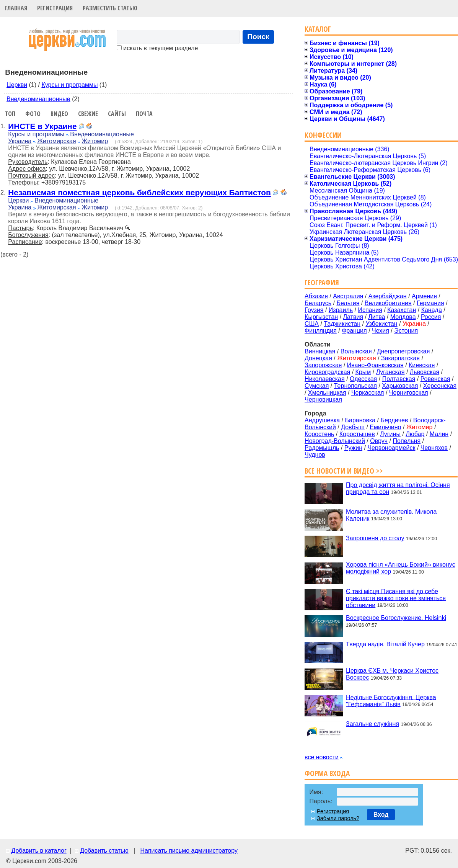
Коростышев (357, 434)
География (322, 282)
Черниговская (408, 392)
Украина (19, 141)
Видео (59, 114)
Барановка (360, 420)
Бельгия (347, 303)
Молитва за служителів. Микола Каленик (391, 514)
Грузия (314, 310)
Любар (415, 434)
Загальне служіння (372, 724)
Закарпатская (400, 358)
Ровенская (435, 379)
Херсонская (439, 386)
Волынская (356, 351)
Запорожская (323, 365)
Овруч (379, 441)
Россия (431, 317)
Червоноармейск (391, 448)
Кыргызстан (321, 317)
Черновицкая (323, 399)
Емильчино (385, 427)
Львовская (424, 372)
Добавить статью (104, 850)
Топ (10, 114)
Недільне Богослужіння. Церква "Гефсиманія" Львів (391, 700)
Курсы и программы (69, 85)
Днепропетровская (403, 351)
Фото (33, 114)
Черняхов (434, 448)
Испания (370, 310)
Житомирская (56, 141)
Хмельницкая (327, 392)
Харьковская (400, 386)
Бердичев (394, 420)
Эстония (406, 330)
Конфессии (323, 135)
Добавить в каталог (38, 850)
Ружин (353, 448)
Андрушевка (322, 420)
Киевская (422, 365)
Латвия (353, 317)
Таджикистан (342, 323)
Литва (376, 317)
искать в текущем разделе (157, 48)
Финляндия (321, 330)
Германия (430, 303)
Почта (144, 114)
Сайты (117, 114)
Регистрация (55, 8)
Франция (354, 330)
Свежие (88, 114)
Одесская (363, 379)
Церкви (17, 85)
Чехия (380, 330)
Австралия (348, 296)
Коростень (319, 434)
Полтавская (399, 379)
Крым (363, 372)
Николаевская (325, 379)
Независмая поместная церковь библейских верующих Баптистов (139, 192)
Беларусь (318, 303)
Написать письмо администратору (188, 850)
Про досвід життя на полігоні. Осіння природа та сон (398, 488)
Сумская (317, 386)
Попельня (407, 441)
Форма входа (327, 773)
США (312, 323)
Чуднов (315, 454)
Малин (439, 434)
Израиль (341, 310)
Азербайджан (387, 296)
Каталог (318, 29)
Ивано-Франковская (375, 365)
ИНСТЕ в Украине (42, 126)
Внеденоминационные (38, 99)
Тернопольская (355, 386)
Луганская (390, 372)
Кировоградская (327, 372)
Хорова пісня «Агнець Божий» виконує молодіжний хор (400, 568)
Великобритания (388, 303)
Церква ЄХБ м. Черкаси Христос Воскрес (392, 674)
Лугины (390, 434)
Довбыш (353, 427)
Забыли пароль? (338, 818)
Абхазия (316, 296)
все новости (322, 757)
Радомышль (322, 448)
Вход (381, 814)
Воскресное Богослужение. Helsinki (396, 618)
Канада (431, 310)
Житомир (95, 141)
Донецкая (318, 358)
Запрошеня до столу (375, 538)
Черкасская (367, 392)
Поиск (258, 37)
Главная (16, 8)
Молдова (403, 317)
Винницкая (320, 351)
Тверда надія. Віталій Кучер (385, 644)
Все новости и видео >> (344, 471)
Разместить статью (110, 8)
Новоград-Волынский (335, 441)
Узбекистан (381, 323)
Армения (424, 296)
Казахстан (401, 310)
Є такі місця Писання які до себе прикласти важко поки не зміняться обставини (396, 598)
